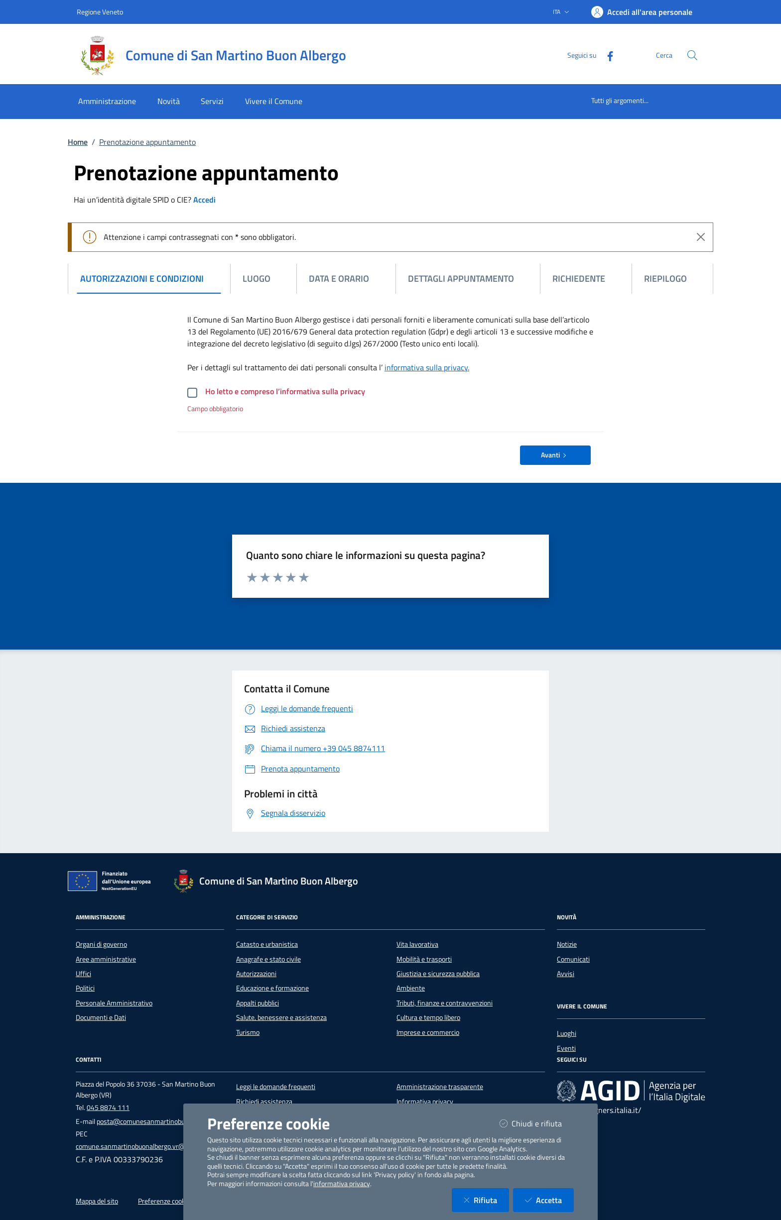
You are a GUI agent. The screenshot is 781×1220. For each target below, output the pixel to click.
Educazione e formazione (272, 988)
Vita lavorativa (417, 944)
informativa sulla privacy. (427, 367)
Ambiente (410, 988)
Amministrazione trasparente (439, 1086)
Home (78, 142)
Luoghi (566, 1033)
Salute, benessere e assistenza (281, 1017)
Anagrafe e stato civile (268, 959)
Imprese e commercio (427, 1032)
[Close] (701, 237)
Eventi (566, 1048)
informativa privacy (341, 1183)
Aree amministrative (106, 959)
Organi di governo (101, 944)
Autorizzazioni (256, 973)
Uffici (83, 973)
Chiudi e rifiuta (537, 1123)
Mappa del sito (97, 1201)
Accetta (549, 1200)
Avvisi (565, 973)
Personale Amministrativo (114, 1003)
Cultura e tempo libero (428, 1017)
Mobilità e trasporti (424, 959)
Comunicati (573, 959)
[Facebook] (606, 55)
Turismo (248, 1032)
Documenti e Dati (101, 1017)
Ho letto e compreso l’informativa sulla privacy (285, 391)
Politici (85, 988)
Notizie (567, 944)
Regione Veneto (100, 11)
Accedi (204, 200)
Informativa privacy (424, 1101)
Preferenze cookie (164, 1201)
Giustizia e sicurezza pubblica (438, 973)
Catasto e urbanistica (267, 944)
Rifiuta (486, 1200)
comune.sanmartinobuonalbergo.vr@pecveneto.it (148, 1146)
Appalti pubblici (257, 1003)
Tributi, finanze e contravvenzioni (444, 1003)
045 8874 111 (108, 1107)
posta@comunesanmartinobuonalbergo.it (158, 1121)
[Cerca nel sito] (692, 55)
